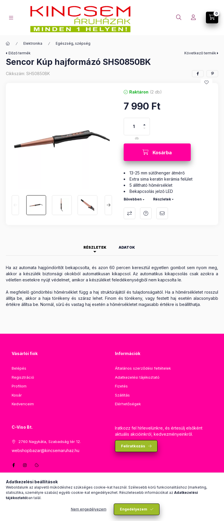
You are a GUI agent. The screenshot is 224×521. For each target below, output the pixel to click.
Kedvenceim (23, 403)
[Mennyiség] (134, 126)
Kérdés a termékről (146, 213)
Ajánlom (162, 213)
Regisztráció (23, 377)
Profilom (19, 386)
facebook (13, 465)
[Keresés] (179, 17)
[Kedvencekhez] (206, 82)
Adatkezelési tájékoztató (137, 377)
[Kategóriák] (11, 17)
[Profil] (193, 17)
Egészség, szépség (73, 43)
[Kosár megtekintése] (212, 17)
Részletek (162, 199)
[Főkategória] (8, 43)
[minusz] (144, 131)
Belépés (19, 368)
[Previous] (15, 205)
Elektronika (32, 43)
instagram (25, 465)
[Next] (108, 205)
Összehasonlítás (129, 213)
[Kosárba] (157, 152)
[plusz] (144, 122)
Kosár (17, 395)
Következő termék (200, 53)
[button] (62, 139)
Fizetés (121, 386)
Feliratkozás (133, 446)
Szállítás (122, 395)
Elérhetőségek (128, 403)
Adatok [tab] (127, 247)
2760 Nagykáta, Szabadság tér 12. (49, 441)
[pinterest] (212, 73)
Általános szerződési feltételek (143, 368)
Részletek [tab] (94, 247)
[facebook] (198, 73)
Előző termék (19, 53)
